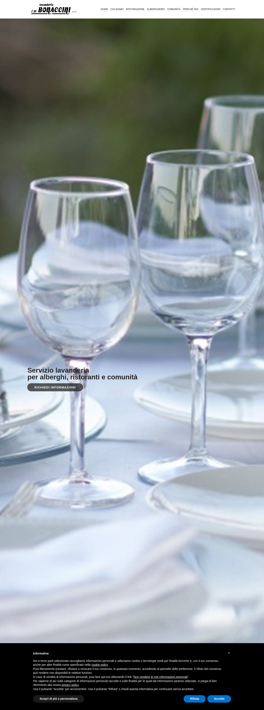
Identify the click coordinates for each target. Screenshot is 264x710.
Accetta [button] (219, 698)
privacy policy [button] (70, 685)
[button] (229, 653)
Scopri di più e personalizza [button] (59, 698)
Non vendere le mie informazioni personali (160, 677)
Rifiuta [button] (194, 698)
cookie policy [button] (99, 664)
